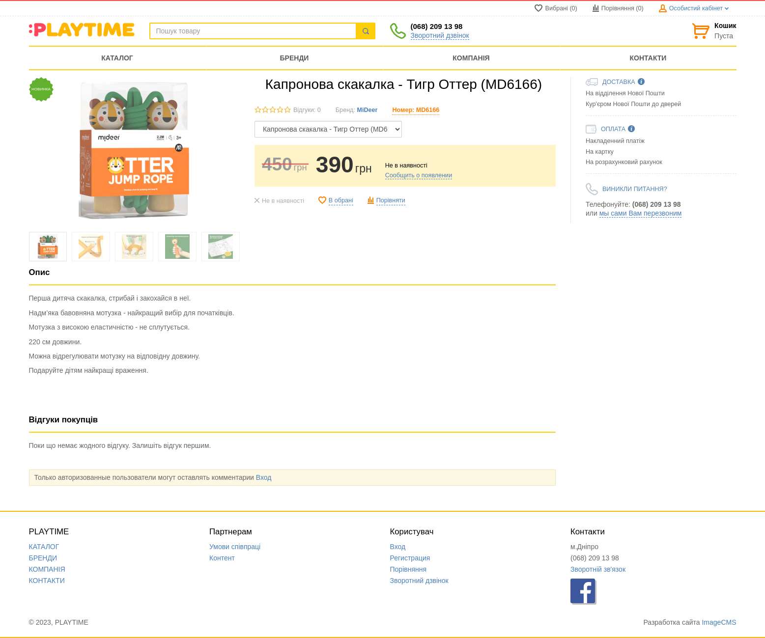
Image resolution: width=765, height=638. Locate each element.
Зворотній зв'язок (597, 569)
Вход (264, 477)
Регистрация (410, 558)
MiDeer (367, 110)
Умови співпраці (234, 547)
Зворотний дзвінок (440, 35)
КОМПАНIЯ (47, 569)
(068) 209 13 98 (437, 26)
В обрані (341, 200)
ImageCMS (719, 622)
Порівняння (408, 569)
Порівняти (390, 200)
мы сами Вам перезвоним (640, 213)
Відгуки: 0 (307, 110)
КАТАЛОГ (44, 547)
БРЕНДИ (43, 558)
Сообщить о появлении (418, 175)
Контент (222, 558)
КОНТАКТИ (47, 580)
